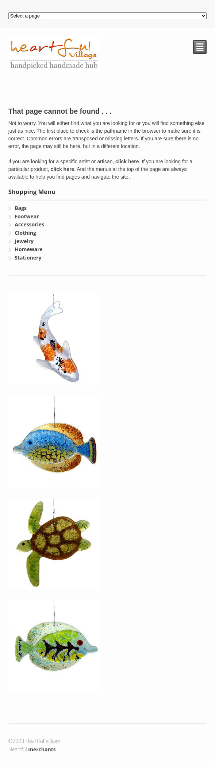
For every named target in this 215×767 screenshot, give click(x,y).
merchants (41, 749)
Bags (21, 208)
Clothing (25, 232)
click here (127, 161)
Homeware (28, 249)
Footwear (27, 216)
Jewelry (24, 241)
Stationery (28, 257)
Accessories (29, 224)
